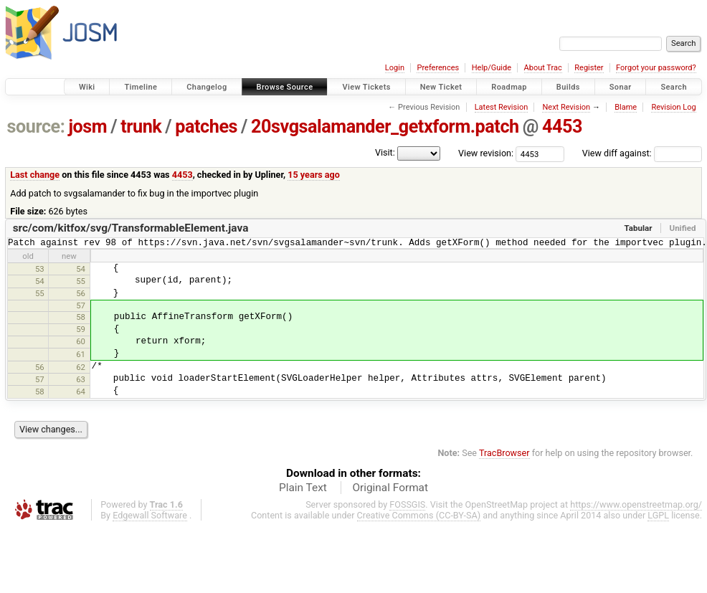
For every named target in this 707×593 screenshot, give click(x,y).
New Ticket (441, 87)
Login (394, 67)
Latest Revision (501, 107)
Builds (568, 87)
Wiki (87, 87)
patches (206, 126)
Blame (626, 107)
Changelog (206, 87)
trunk (140, 126)
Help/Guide (491, 67)
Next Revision (566, 107)
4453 (562, 126)
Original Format (390, 489)
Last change (35, 174)
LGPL (658, 517)
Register (588, 67)
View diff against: (642, 153)
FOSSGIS (407, 506)
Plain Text (303, 489)
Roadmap (509, 87)
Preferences (438, 67)
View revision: (485, 153)
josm (87, 126)
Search (673, 87)
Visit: (385, 152)
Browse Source (285, 87)
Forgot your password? (656, 67)
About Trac (543, 67)
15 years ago (314, 174)
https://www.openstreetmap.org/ (636, 506)
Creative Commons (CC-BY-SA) (419, 517)
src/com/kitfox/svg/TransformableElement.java (131, 228)
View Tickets (366, 87)
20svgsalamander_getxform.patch (385, 126)
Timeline (140, 87)
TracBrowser (504, 455)
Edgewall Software (150, 517)
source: (36, 126)
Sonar (620, 87)
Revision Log (673, 107)
